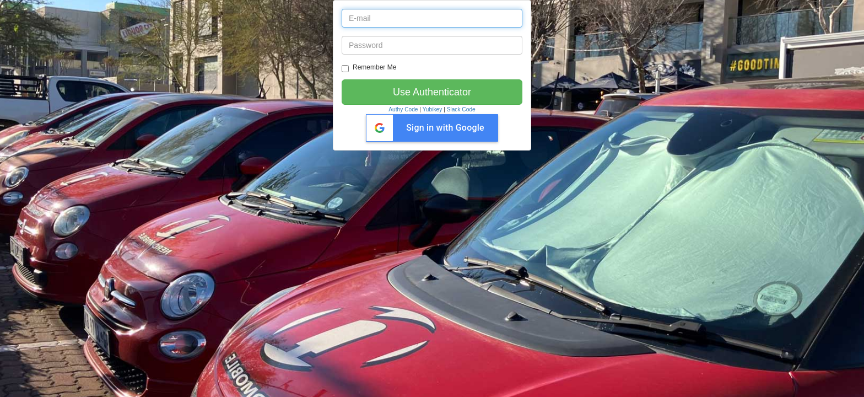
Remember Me (369, 67)
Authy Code (403, 109)
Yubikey (432, 109)
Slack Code (461, 109)
